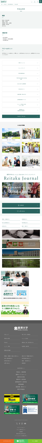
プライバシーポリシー (21, 427)
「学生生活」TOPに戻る (21, 116)
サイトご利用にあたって (21, 429)
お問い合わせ (7, 363)
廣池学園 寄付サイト (21, 386)
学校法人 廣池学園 (21, 372)
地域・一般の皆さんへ (26, 360)
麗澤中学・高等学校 (21, 379)
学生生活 (5, 4)
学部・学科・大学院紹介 (26, 334)
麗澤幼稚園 (21, 384)
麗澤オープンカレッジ (21, 374)
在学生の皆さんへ (8, 360)
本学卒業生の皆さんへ (26, 358)
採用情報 (21, 431)
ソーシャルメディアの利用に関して (21, 435)
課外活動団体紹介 (10, 4)
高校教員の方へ (24, 219)
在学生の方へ (4, 226)
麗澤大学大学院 (21, 377)
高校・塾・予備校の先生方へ (28, 356)
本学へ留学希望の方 (8, 358)
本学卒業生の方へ (25, 222)
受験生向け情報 (7, 338)
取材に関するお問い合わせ (21, 433)
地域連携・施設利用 (25, 346)
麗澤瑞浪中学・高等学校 (21, 381)
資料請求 (23, 363)
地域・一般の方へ (25, 226)
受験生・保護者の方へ (6, 219)
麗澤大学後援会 (21, 389)
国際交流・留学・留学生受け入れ (28, 342)
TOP (1, 4)
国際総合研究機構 (7, 350)
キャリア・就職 (7, 346)
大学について (6, 334)
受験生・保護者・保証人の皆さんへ (11, 356)
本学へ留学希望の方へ (6, 222)
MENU (40, 1)
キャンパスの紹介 (25, 338)
